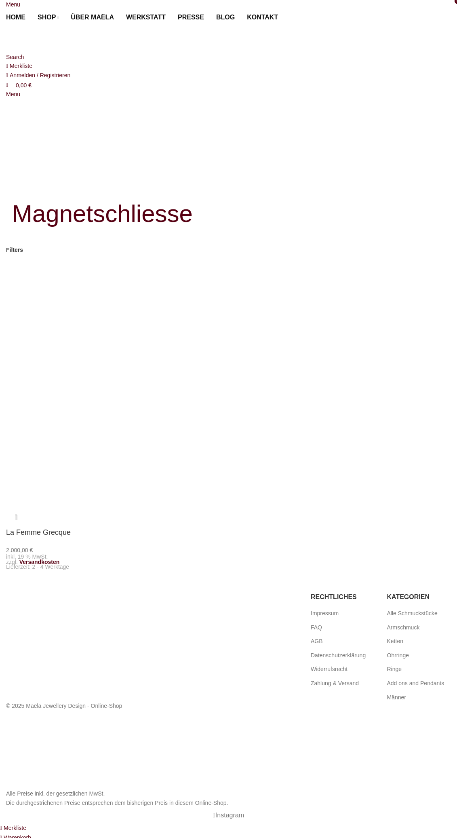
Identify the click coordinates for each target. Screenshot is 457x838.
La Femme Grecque (38, 532)
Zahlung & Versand (335, 681)
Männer (396, 695)
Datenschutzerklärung (338, 653)
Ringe (394, 667)
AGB (317, 639)
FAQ (316, 625)
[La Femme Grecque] (57, 317)
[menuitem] (293, 17)
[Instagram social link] (229, 813)
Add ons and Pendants (415, 681)
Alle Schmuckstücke (412, 611)
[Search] (15, 57)
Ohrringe (398, 653)
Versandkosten (39, 560)
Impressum (325, 611)
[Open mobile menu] (13, 4)
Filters (14, 250)
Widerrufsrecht (329, 667)
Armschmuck (403, 625)
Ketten (395, 639)
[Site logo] (50, 39)
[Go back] (22, 187)
